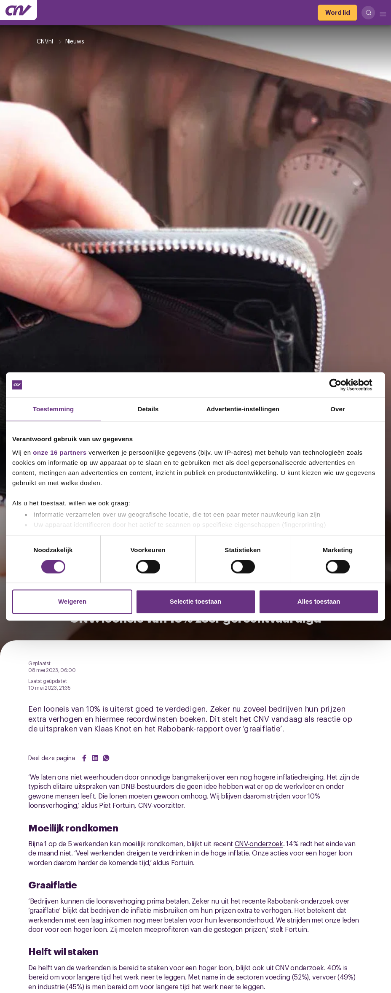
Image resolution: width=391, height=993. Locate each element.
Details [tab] (148, 409)
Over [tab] (337, 409)
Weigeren (72, 601)
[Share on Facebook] (84, 758)
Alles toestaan (318, 601)
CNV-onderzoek (259, 843)
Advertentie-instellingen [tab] (242, 409)
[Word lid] (337, 13)
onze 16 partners (59, 452)
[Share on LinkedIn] (95, 758)
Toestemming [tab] (53, 409)
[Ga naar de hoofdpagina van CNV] (18, 10)
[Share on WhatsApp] (106, 758)
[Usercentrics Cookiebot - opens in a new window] (342, 384)
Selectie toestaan (196, 601)
